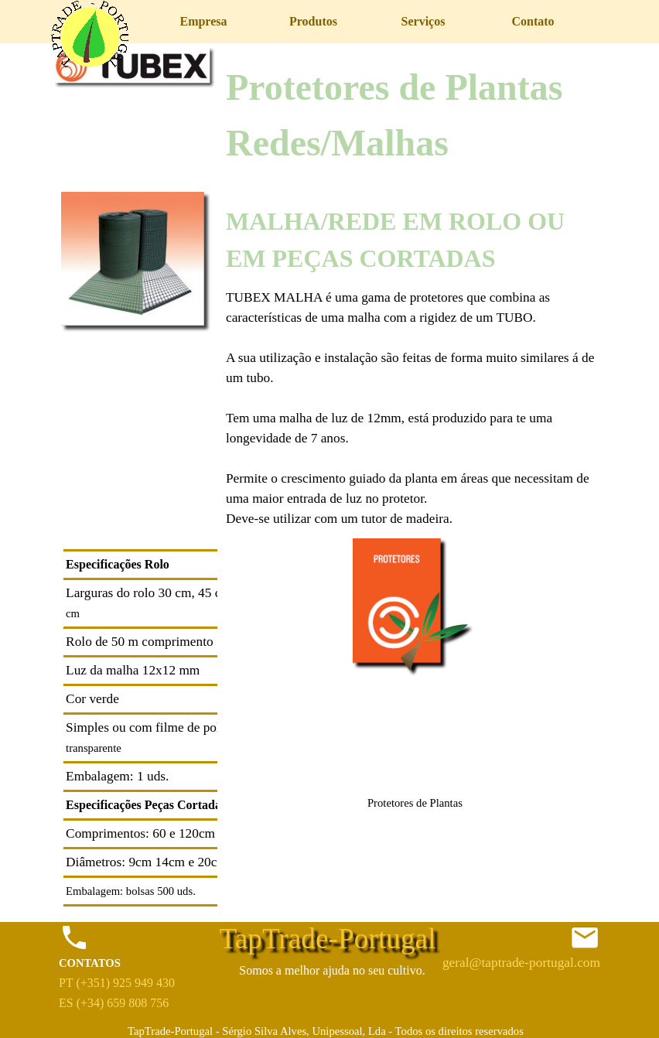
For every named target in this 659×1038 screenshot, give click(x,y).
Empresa (203, 21)
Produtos (313, 21)
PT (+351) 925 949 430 (117, 982)
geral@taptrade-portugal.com (521, 962)
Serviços (423, 21)
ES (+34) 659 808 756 (114, 1002)
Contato (532, 21)
